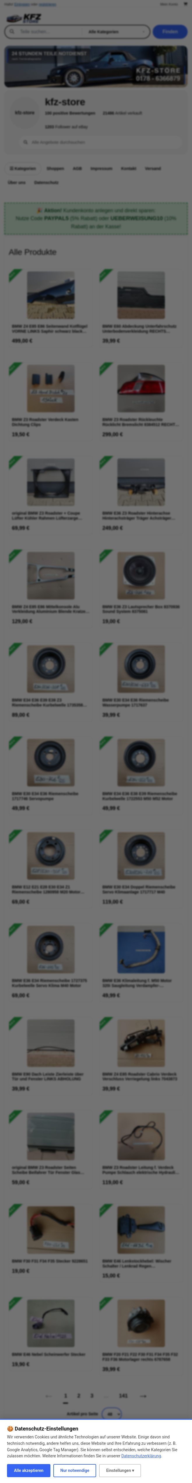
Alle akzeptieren (28, 1470)
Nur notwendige (74, 1470)
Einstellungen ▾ (120, 1470)
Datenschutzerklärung (141, 1456)
